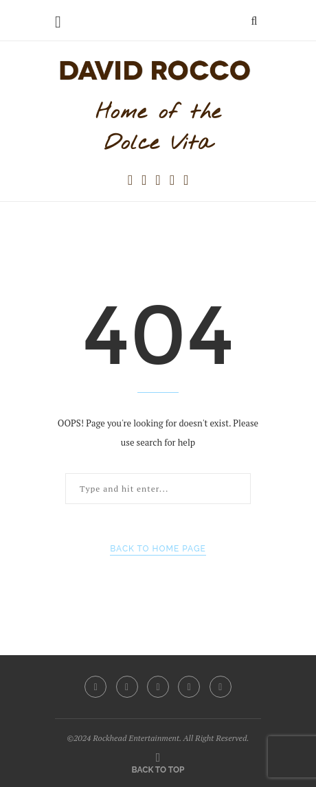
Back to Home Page (158, 549)
